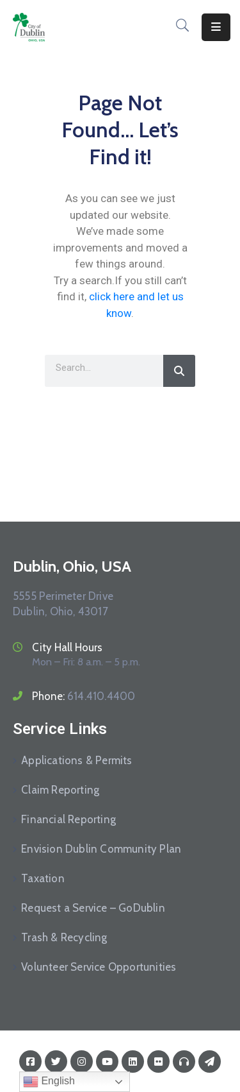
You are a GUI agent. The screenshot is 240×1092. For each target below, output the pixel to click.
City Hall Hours (67, 647)
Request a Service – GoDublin (93, 907)
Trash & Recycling (64, 937)
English (49, 1081)
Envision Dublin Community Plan (101, 848)
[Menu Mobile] (216, 27)
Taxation (43, 878)
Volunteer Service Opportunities (98, 966)
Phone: (83, 696)
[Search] (179, 371)
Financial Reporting (68, 819)
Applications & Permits (76, 760)
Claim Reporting (60, 789)
